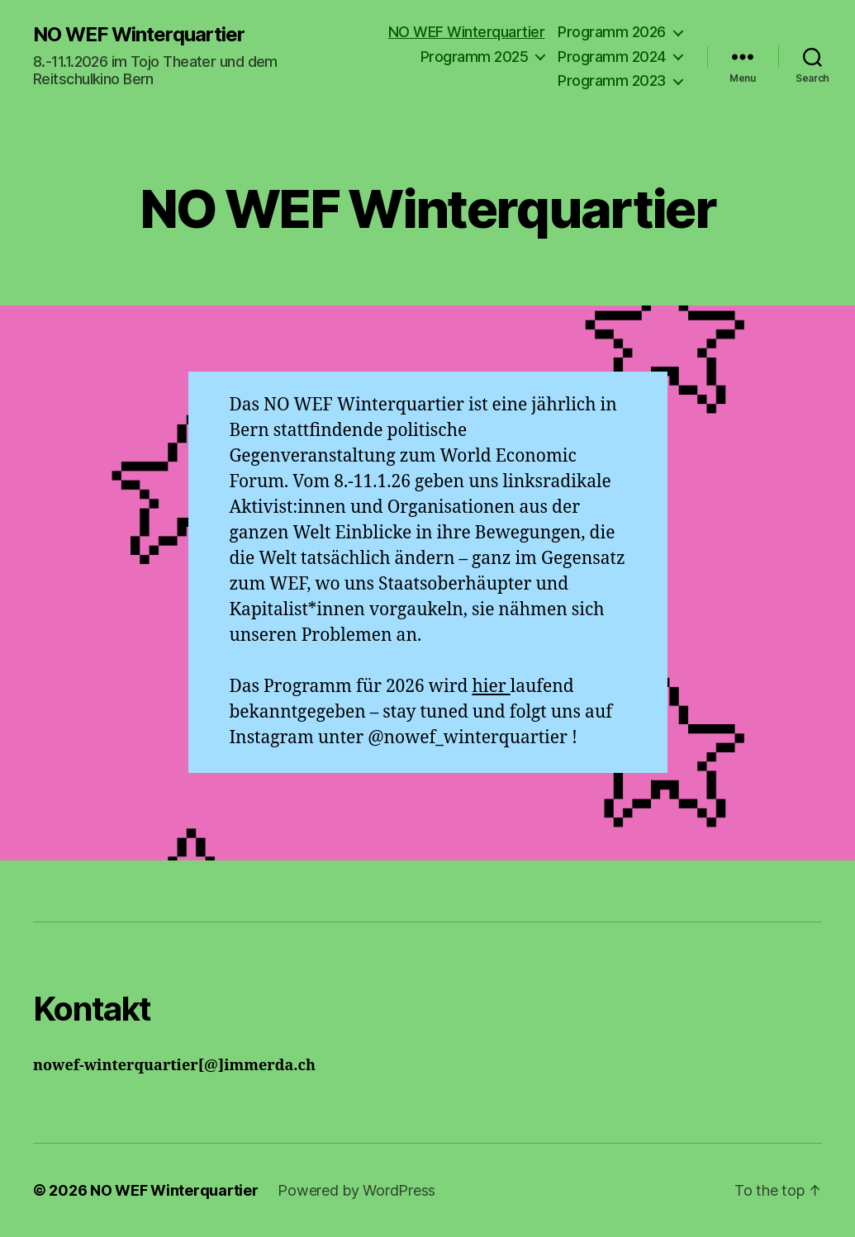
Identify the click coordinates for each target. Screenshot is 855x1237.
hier (491, 686)
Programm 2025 (474, 56)
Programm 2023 (612, 80)
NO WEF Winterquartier (139, 35)
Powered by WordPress (356, 1190)
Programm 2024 (612, 56)
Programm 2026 (612, 31)
